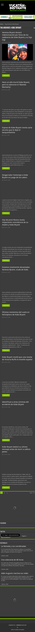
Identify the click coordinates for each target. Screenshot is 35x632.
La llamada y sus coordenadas (13, 546)
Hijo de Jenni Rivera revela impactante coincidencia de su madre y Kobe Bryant (15, 222)
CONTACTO (12, 625)
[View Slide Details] (14, 508)
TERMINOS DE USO (21, 625)
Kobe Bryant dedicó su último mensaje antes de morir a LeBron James (16, 449)
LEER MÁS (6, 75)
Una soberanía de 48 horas (12, 560)
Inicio (1, 24)
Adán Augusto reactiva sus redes (14, 573)
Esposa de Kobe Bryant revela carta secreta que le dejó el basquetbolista (17, 130)
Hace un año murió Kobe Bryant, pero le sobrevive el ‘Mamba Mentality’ (16, 84)
